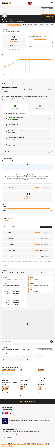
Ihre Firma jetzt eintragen (10, 434)
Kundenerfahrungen (39, 24)
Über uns (53, 24)
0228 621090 (35, 279)
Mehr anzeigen (6, 265)
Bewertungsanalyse (27, 24)
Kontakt (47, 24)
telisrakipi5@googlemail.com (12, 285)
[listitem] (8, 370)
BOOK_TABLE (35, 291)
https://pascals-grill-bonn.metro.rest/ (40, 285)
